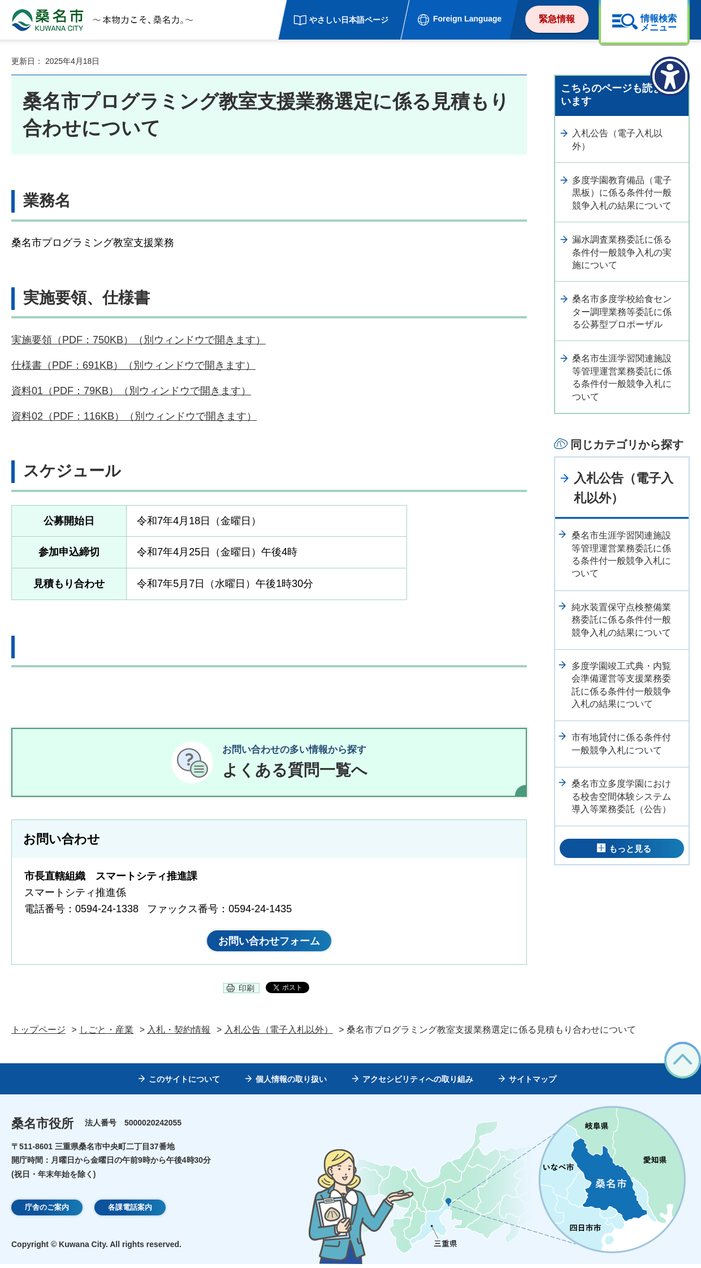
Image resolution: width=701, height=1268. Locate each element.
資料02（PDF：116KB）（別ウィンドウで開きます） (134, 416)
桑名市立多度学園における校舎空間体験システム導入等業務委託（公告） (621, 796)
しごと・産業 (106, 1033)
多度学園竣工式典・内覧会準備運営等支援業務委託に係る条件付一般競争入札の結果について (621, 685)
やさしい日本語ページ (348, 19)
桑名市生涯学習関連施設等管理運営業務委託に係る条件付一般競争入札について (622, 377)
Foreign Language (467, 18)
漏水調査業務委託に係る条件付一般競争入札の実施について (622, 252)
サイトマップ (532, 1083)
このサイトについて (184, 1083)
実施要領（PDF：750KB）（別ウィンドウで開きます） (138, 340)
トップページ (38, 1033)
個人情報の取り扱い (291, 1083)
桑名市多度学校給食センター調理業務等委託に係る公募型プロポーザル (622, 311)
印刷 (246, 992)
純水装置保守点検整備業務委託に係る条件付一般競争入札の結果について (621, 619)
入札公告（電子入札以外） (617, 139)
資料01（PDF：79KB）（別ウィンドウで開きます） (131, 390)
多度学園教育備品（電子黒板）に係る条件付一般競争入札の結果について (622, 192)
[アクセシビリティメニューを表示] (670, 76)
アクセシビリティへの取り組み (417, 1083)
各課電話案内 (130, 1211)
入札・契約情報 (178, 1033)
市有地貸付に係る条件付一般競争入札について (621, 743)
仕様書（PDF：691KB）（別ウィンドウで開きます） (133, 365)
